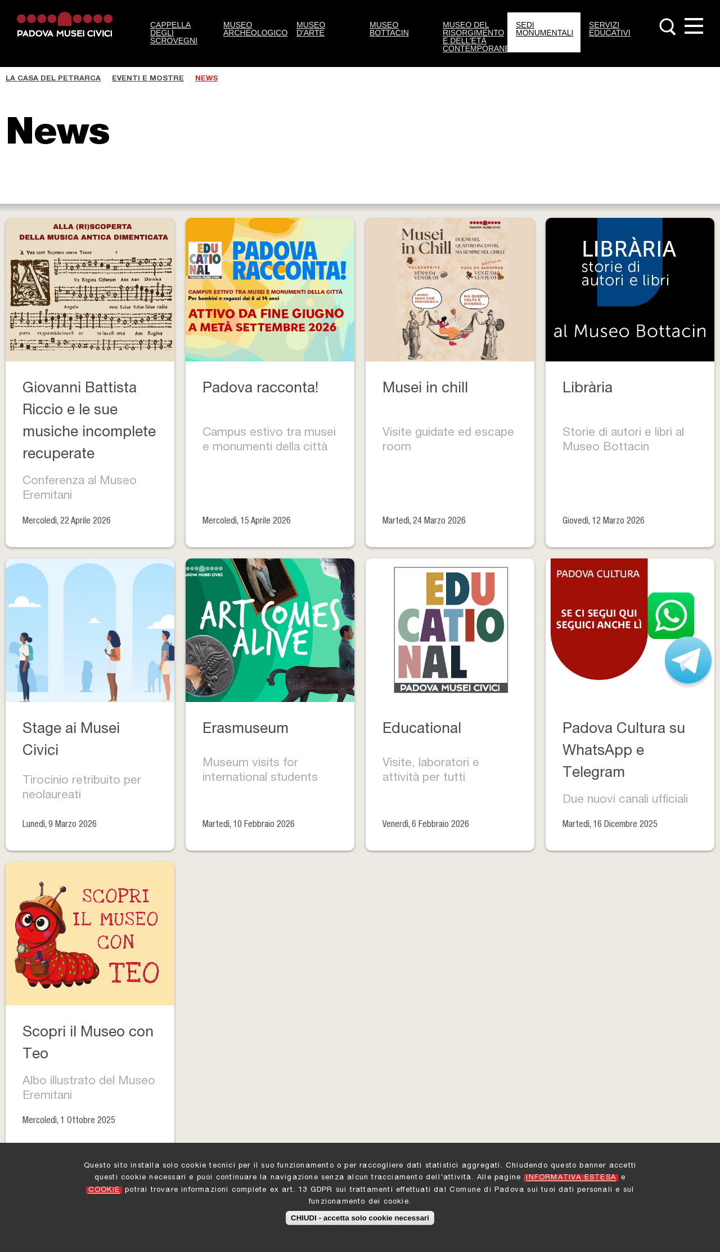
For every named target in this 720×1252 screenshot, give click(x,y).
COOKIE (104, 1190)
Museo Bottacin (389, 28)
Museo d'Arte (310, 28)
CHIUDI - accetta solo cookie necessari (360, 1218)
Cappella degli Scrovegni (173, 32)
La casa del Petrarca (53, 79)
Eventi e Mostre (148, 79)
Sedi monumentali (544, 28)
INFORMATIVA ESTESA (571, 1178)
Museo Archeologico (255, 28)
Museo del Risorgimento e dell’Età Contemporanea (475, 36)
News (206, 79)
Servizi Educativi (610, 28)
